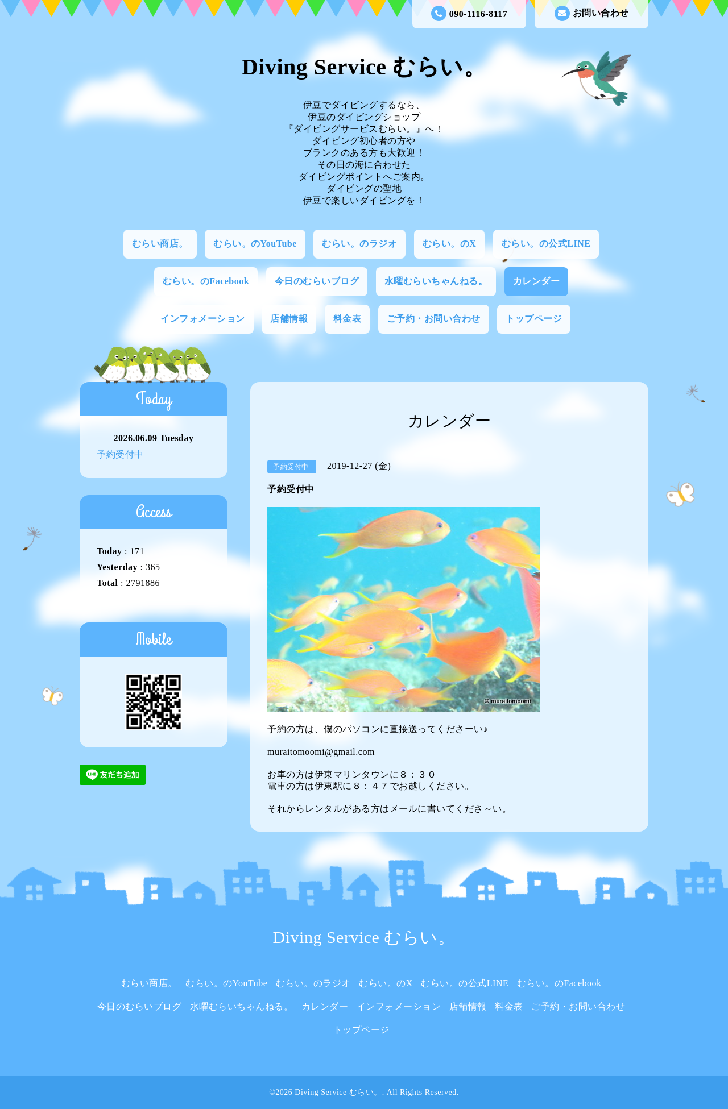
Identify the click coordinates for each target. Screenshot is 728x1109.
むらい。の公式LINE (546, 243)
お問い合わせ (592, 13)
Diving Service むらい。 (364, 67)
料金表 (347, 318)
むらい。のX (450, 243)
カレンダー (536, 281)
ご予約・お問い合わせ (434, 318)
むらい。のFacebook (206, 281)
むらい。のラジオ (359, 243)
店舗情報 (289, 318)
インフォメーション (202, 318)
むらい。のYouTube (255, 243)
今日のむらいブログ (317, 281)
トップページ (534, 318)
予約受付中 (120, 454)
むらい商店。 (160, 243)
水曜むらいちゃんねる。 (436, 281)
